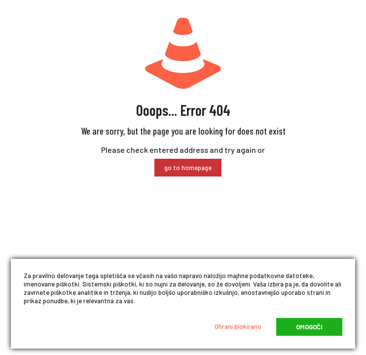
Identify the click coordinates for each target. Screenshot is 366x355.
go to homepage (188, 168)
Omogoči (309, 327)
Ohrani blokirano (238, 326)
